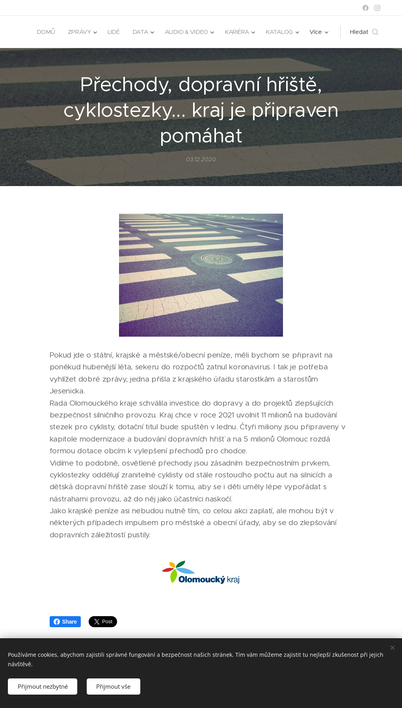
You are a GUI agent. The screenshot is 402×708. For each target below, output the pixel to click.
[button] (364, 32)
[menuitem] (87, 32)
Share (65, 622)
